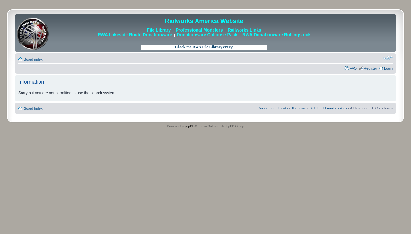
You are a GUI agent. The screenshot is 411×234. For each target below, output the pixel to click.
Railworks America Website (204, 20)
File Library (159, 30)
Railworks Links (244, 30)
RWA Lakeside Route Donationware (135, 35)
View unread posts (273, 108)
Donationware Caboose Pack (207, 35)
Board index (33, 59)
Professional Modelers (199, 30)
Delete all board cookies (328, 108)
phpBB (189, 126)
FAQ (353, 68)
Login (388, 68)
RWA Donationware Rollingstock (276, 35)
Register (370, 68)
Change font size (388, 58)
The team (298, 108)
